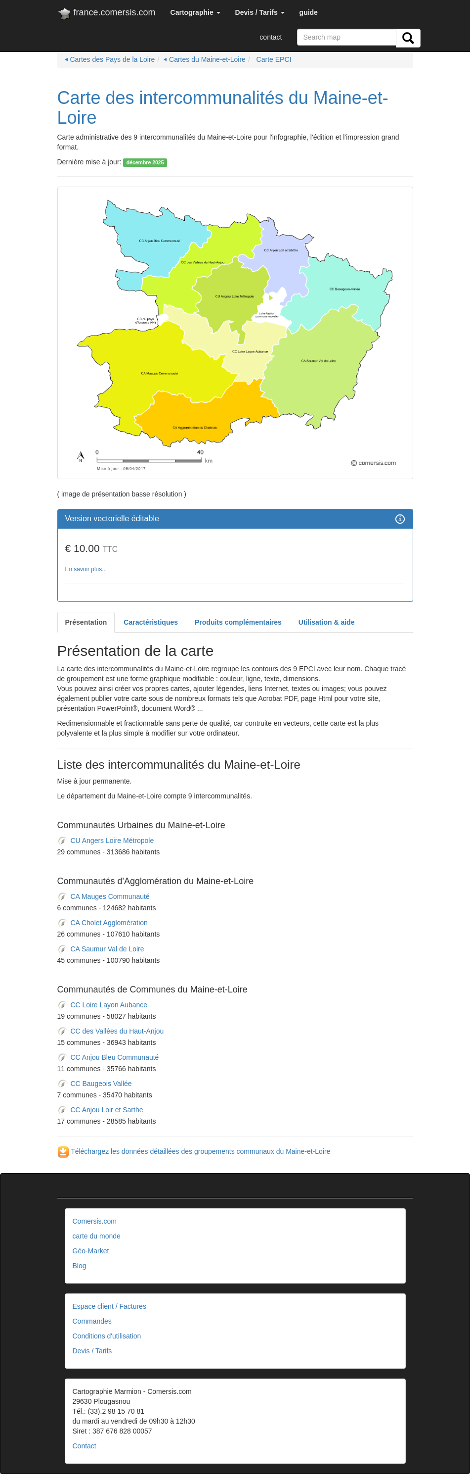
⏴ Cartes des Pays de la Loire (110, 59)
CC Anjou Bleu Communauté (108, 1057)
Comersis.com (95, 1221)
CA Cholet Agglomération (102, 923)
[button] (195, 12)
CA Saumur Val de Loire (100, 949)
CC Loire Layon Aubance (102, 1005)
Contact (84, 1446)
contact (270, 37)
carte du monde (97, 1236)
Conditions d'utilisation (107, 1336)
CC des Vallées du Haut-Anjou (110, 1031)
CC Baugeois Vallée (94, 1084)
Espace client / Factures (109, 1306)
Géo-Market (91, 1251)
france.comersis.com (106, 14)
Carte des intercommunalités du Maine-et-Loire (222, 108)
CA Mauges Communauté (103, 896)
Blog (79, 1266)
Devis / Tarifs (92, 1351)
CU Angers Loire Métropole (105, 840)
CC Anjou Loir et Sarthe (100, 1110)
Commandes (92, 1321)
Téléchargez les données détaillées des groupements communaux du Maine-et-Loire (194, 1151)
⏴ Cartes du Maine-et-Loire (205, 59)
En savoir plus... (86, 569)
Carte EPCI (273, 59)
